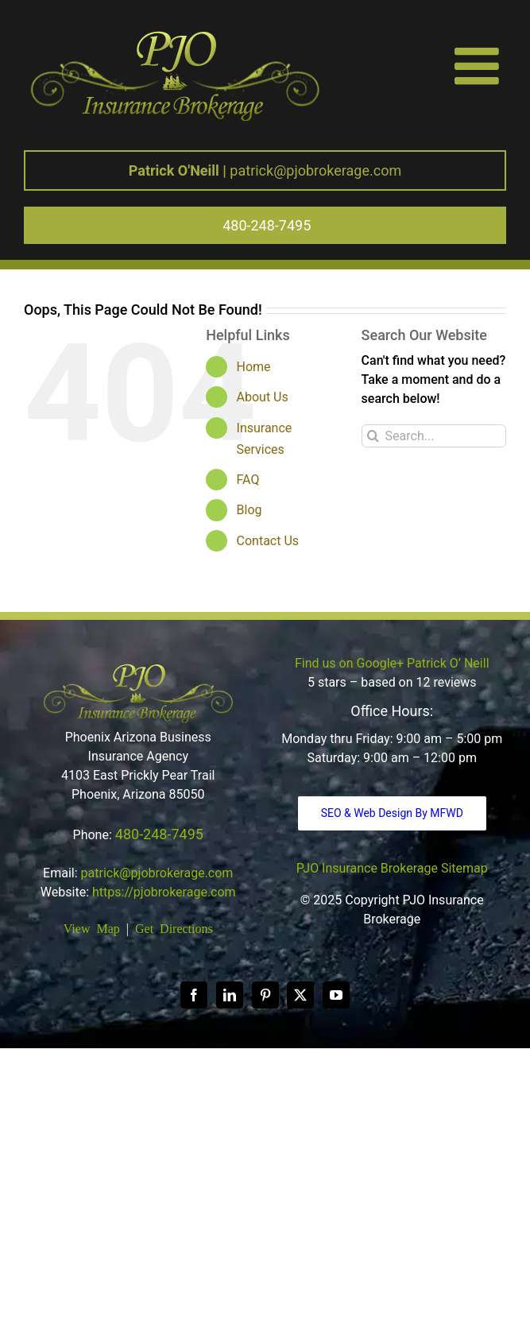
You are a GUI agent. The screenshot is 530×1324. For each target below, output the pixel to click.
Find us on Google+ (349, 663)
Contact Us (268, 540)
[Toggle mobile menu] (480, 65)
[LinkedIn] (229, 994)
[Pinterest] (265, 994)
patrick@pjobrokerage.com (265, 170)
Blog (249, 509)
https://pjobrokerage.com (164, 892)
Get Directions (174, 927)
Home (254, 366)
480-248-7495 (159, 834)
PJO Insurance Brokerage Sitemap (392, 868)
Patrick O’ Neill (448, 663)
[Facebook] (193, 994)
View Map (92, 927)
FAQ (248, 479)
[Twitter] (300, 994)
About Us (262, 397)
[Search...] (434, 435)
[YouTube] (336, 994)
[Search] (373, 435)
